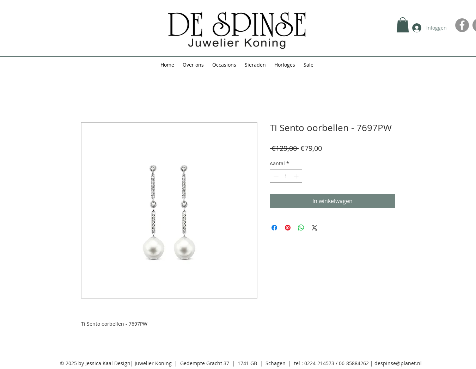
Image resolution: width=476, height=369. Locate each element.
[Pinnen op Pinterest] (287, 227)
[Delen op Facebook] (274, 227)
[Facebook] (462, 25)
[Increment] (296, 176)
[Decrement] (275, 176)
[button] (402, 24)
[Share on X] (314, 227)
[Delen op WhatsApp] (301, 227)
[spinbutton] (286, 176)
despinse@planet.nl (398, 363)
